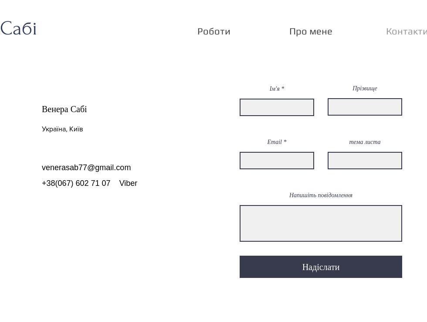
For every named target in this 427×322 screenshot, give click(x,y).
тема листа (364, 142)
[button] (214, 31)
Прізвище (364, 89)
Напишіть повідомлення (320, 195)
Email (275, 142)
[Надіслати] (321, 267)
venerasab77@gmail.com (86, 167)
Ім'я (275, 89)
